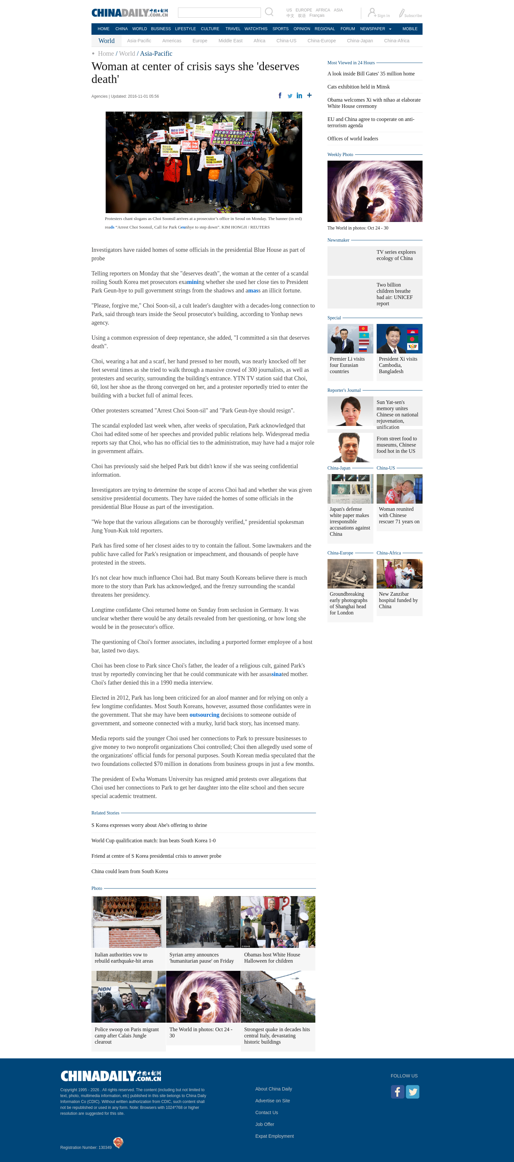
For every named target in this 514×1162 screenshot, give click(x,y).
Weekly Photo (340, 154)
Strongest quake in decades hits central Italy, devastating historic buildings (277, 1036)
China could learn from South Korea (129, 871)
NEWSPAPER (372, 29)
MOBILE (410, 29)
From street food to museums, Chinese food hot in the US (397, 445)
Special (334, 317)
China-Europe (321, 40)
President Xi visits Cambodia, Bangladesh (398, 365)
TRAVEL (233, 29)
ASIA (338, 10)
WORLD (139, 29)
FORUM (348, 29)
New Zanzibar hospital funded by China (398, 600)
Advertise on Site (272, 1100)
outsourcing (205, 714)
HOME (103, 29)
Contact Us (266, 1112)
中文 (290, 15)
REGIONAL (325, 29)
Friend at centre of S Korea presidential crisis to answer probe (156, 856)
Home (106, 53)
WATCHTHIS (256, 29)
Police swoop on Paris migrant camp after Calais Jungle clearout (127, 1036)
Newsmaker (338, 240)
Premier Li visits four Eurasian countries (347, 365)
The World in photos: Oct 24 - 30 (200, 1032)
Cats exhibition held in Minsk (358, 87)
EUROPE (304, 10)
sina (276, 674)
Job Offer (264, 1124)
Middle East (231, 40)
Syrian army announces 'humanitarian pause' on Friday (201, 958)
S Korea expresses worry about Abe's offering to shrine (149, 825)
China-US (287, 40)
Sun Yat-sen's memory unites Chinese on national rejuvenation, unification (397, 414)
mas (253, 290)
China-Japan (360, 40)
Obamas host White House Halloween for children (272, 958)
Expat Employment (274, 1136)
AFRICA (323, 10)
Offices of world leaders (352, 138)
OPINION (302, 29)
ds (112, 227)
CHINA (121, 29)
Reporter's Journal (344, 390)
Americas (171, 40)
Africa (260, 40)
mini (192, 282)
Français (317, 15)
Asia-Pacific (139, 40)
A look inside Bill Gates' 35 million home (371, 73)
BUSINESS (161, 29)
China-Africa (396, 40)
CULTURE (210, 29)
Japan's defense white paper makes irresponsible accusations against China (350, 521)
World (127, 53)
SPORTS (280, 29)
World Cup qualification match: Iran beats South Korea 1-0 (153, 840)
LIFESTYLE (185, 29)
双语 (302, 15)
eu (183, 227)
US (289, 10)
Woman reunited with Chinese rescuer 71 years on (399, 515)
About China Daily (273, 1089)
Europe (200, 40)
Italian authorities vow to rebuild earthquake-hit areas (124, 958)
